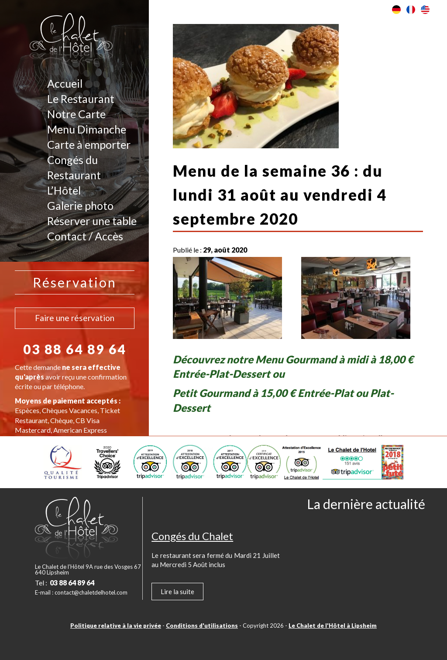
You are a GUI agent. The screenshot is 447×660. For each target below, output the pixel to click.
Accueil (65, 83)
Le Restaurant (80, 98)
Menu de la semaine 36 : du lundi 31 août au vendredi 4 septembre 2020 (280, 194)
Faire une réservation (74, 318)
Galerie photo (80, 205)
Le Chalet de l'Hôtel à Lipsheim (333, 625)
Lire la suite (177, 591)
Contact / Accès (85, 236)
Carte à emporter (89, 144)
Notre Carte (76, 113)
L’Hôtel (64, 190)
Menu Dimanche (86, 129)
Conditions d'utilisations (202, 625)
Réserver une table (92, 220)
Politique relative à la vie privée (115, 625)
